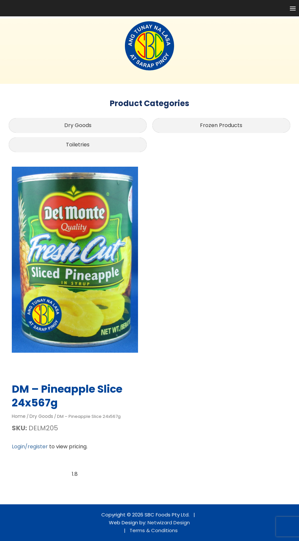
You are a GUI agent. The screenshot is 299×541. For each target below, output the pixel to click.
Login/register (30, 446)
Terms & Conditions (154, 530)
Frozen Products (221, 125)
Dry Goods (77, 125)
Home (19, 416)
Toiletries (78, 144)
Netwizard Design (169, 522)
